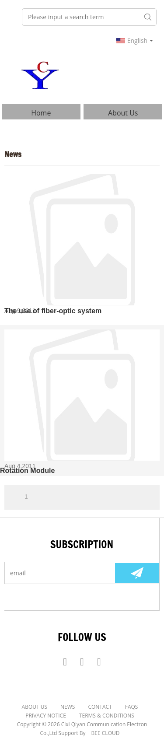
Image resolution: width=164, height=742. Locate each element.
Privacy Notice (45, 715)
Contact (100, 706)
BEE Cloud (105, 733)
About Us (123, 113)
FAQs (131, 706)
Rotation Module (27, 470)
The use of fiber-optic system (52, 311)
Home (41, 113)
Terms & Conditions (106, 715)
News (67, 706)
